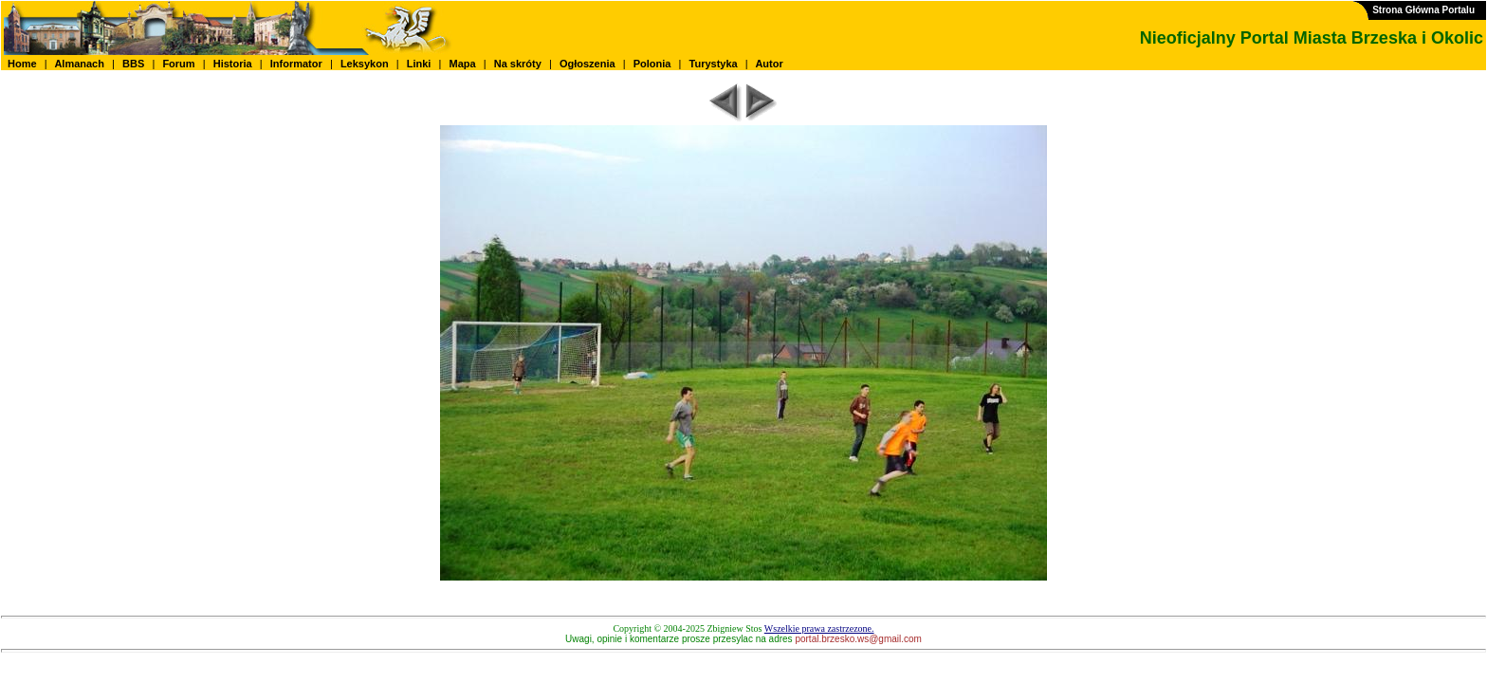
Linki (419, 63)
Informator (296, 63)
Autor (769, 63)
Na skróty (517, 63)
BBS (133, 63)
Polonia (652, 63)
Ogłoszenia (587, 63)
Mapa (462, 63)
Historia (233, 63)
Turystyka (714, 63)
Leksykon (365, 63)
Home (22, 63)
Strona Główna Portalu (1423, 10)
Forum (178, 63)
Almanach (79, 63)
